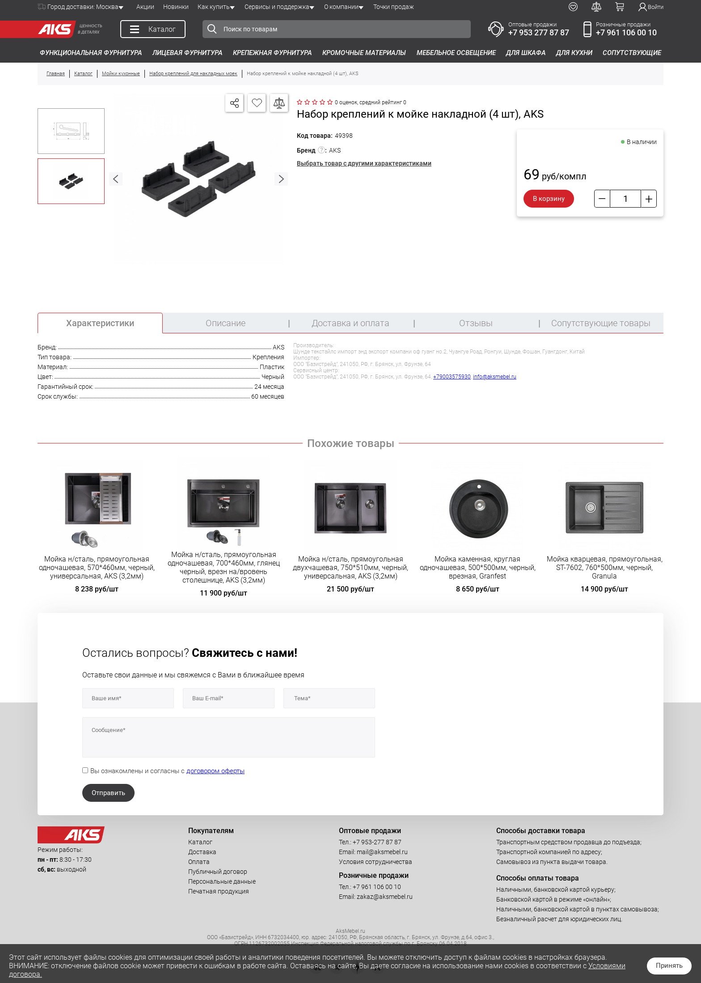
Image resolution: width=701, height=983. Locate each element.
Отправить (108, 793)
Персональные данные (222, 881)
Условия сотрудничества (375, 861)
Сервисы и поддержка (277, 6)
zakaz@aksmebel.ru (385, 896)
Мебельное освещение (456, 53)
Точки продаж (393, 6)
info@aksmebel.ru (494, 377)
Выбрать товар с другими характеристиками (364, 163)
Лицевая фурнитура (187, 53)
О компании (341, 6)
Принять (669, 966)
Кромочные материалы (364, 53)
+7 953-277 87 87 (377, 842)
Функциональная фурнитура (91, 53)
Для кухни (574, 53)
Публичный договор (217, 871)
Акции (145, 6)
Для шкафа (526, 53)
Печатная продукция (218, 891)
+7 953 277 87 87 (538, 32)
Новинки (176, 6)
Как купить (214, 6)
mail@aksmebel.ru (382, 851)
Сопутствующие (632, 53)
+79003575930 (452, 377)
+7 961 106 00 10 (626, 32)
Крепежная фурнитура (272, 53)
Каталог (200, 842)
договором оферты (215, 771)
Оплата (199, 861)
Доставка (202, 851)
